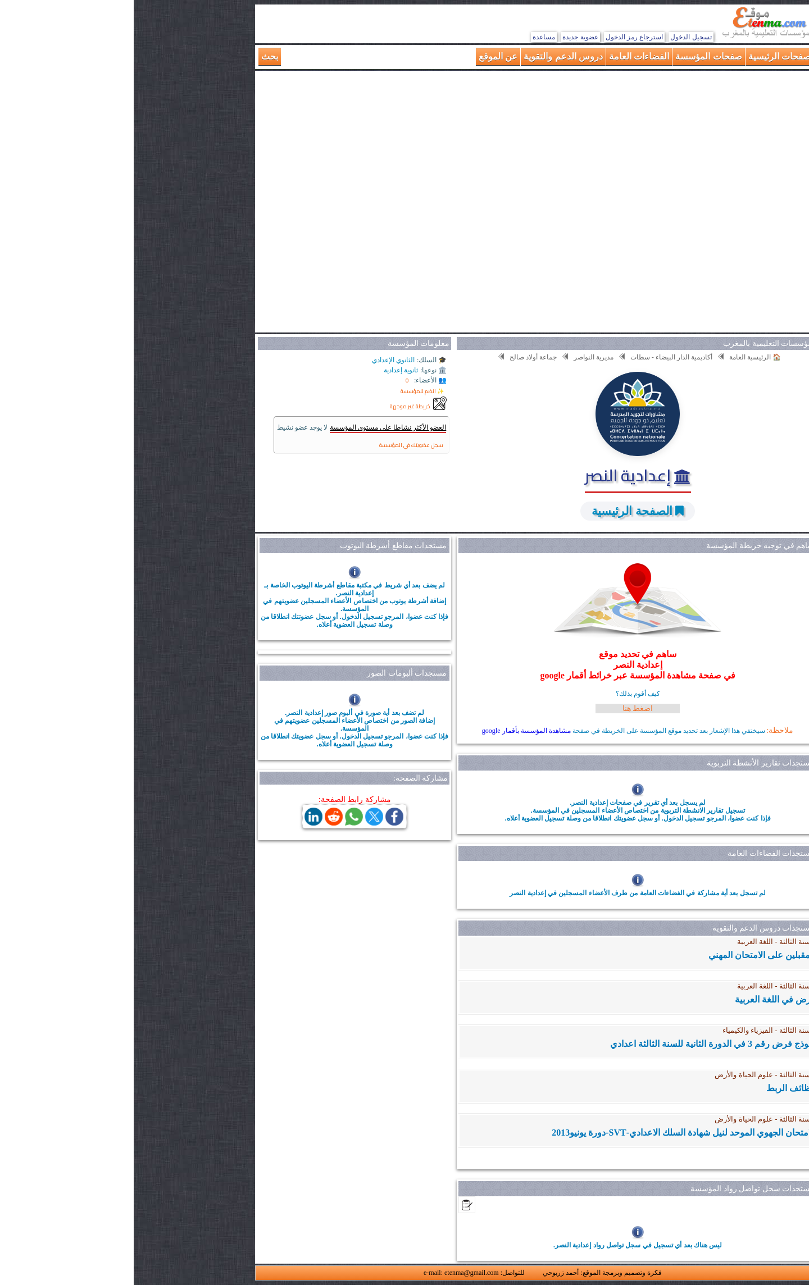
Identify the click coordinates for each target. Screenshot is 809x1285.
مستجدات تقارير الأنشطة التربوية (627, 763)
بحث (136, 56)
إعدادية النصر (504, 475)
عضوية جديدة (446, 37)
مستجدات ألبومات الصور (273, 673)
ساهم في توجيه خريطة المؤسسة (626, 545)
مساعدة (410, 37)
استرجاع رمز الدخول (501, 37)
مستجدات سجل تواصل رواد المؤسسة (618, 1188)
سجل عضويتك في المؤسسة (278, 445)
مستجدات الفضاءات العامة (637, 853)
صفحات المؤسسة (575, 56)
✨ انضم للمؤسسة (288, 391)
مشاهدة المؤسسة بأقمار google (392, 731)
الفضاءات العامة (505, 56)
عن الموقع (364, 56)
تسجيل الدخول (557, 37)
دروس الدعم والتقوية (429, 56)
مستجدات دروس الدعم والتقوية (630, 928)
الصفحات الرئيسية (648, 56)
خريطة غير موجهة (276, 406)
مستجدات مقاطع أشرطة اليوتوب (259, 545)
